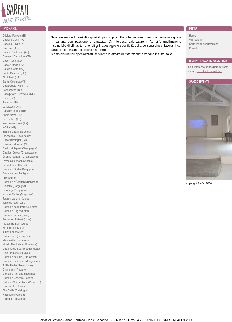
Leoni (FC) (9, 98)
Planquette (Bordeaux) (16, 240)
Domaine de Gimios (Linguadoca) (22, 261)
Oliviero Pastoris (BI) (15, 35)
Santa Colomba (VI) (14, 81)
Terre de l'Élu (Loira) (14, 202)
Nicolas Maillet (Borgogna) (18, 194)
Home (192, 35)
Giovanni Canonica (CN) (17, 56)
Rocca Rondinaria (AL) (16, 52)
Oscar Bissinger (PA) (15, 140)
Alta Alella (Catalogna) (15, 290)
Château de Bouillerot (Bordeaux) (22, 248)
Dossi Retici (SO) (13, 60)
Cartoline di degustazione (203, 44)
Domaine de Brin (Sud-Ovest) (20, 257)
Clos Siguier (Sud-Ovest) (17, 252)
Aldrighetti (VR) (11, 77)
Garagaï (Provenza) (14, 298)
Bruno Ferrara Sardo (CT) (17, 131)
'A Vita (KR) (9, 127)
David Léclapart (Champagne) (20, 148)
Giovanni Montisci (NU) (16, 144)
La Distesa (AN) (12, 106)
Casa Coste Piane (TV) (16, 85)
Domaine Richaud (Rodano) (19, 273)
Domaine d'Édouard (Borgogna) (21, 181)
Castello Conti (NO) (14, 39)
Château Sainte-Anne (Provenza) (22, 282)
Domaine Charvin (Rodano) (18, 278)
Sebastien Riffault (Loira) (17, 219)
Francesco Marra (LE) (15, 123)
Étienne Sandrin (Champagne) (20, 156)
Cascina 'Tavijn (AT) (14, 44)
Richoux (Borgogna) (14, 186)
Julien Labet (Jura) (13, 232)
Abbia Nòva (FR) (12, 115)
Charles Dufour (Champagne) (20, 152)
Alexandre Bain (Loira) (16, 223)
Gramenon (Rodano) (15, 269)
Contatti (193, 48)
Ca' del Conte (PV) (13, 69)
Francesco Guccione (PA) (17, 135)
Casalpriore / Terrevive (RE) (19, 94)
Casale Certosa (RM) (15, 110)
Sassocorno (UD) (13, 90)
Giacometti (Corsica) (14, 286)
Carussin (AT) (11, 48)
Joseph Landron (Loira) (16, 198)
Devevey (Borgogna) (15, 190)
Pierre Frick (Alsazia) (15, 165)
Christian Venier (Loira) (16, 215)
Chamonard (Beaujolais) (17, 236)
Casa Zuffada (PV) (13, 64)
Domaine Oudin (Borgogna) (18, 169)
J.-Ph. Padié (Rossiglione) (18, 265)
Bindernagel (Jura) (13, 227)
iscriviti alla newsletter (209, 71)
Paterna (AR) (10, 102)
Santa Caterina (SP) (14, 73)
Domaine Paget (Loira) (16, 211)
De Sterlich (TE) (12, 119)
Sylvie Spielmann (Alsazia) (18, 161)
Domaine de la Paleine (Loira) (20, 207)
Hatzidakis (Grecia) (14, 294)
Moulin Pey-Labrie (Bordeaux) (20, 244)
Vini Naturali (196, 39)
